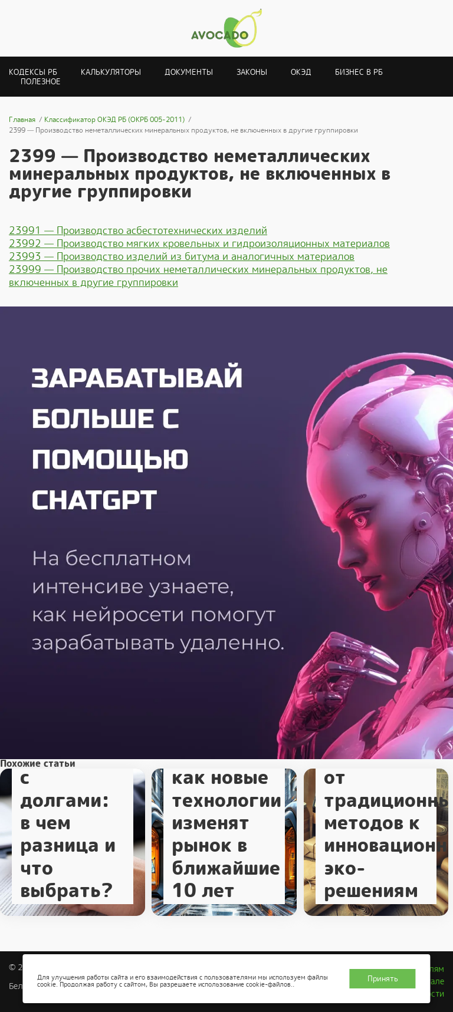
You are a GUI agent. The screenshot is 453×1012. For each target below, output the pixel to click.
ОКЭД (301, 72)
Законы (252, 72)
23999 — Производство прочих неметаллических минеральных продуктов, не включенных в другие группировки (198, 275)
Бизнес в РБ (359, 72)
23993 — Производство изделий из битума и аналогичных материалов (181, 256)
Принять (382, 978)
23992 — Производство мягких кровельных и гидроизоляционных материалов (199, 243)
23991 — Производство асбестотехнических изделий (138, 230)
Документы (189, 72)
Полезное (41, 81)
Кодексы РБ (33, 72)
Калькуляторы (111, 72)
